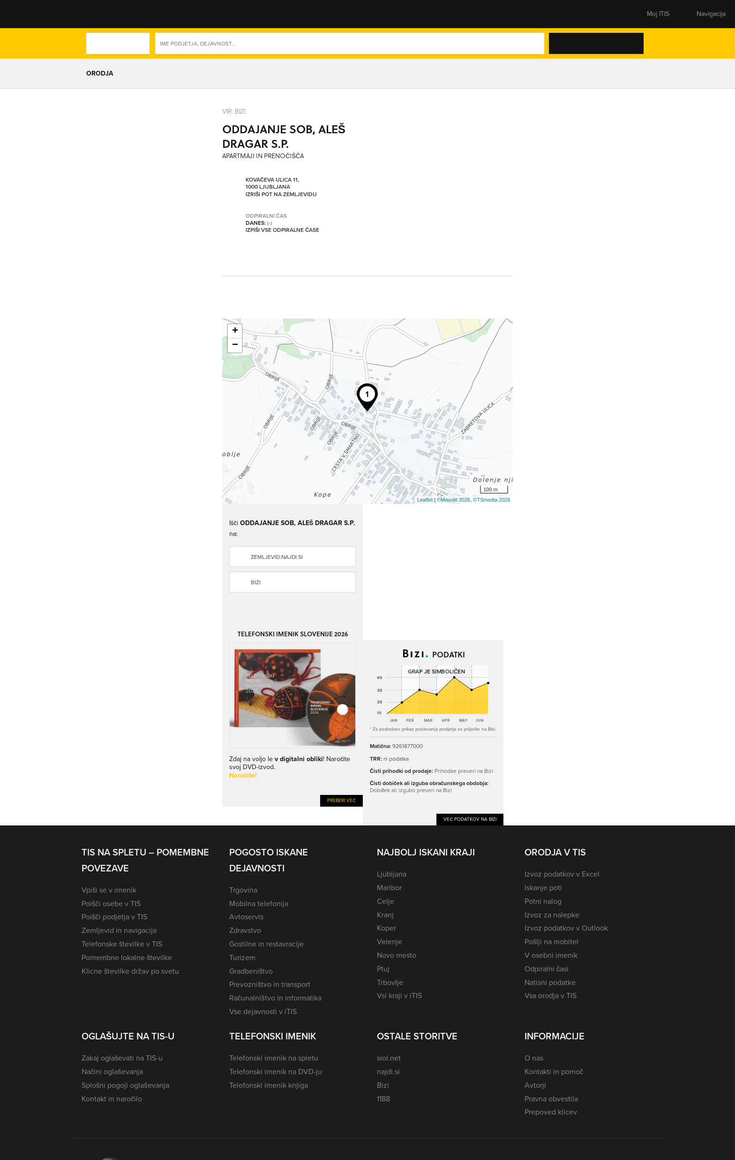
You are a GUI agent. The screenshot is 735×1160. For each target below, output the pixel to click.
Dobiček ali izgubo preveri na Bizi (411, 790)
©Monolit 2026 (453, 500)
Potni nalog (543, 901)
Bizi (256, 582)
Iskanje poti (543, 887)
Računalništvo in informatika (275, 997)
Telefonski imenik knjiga (268, 1085)
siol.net (389, 1058)
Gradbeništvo (251, 971)
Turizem (242, 957)
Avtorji (535, 1085)
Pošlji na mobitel (551, 941)
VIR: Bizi (234, 111)
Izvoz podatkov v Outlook (566, 928)
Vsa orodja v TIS (551, 995)
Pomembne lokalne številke (127, 957)
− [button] (235, 345)
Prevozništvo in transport (269, 984)
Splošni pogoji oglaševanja (125, 1085)
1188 (383, 1098)
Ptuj (383, 968)
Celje (385, 901)
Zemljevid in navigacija (119, 930)
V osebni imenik (551, 955)
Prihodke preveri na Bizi (464, 771)
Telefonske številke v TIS (122, 944)
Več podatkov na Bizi (469, 819)
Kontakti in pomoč (554, 1071)
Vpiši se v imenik (109, 890)
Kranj (385, 914)
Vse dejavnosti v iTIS (263, 1011)
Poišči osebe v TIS (111, 903)
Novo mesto (396, 955)
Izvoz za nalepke (552, 914)
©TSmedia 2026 (491, 500)
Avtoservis (246, 916)
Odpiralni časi (547, 968)
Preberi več (341, 800)
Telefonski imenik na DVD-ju (275, 1071)
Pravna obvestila (551, 1098)
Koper (386, 928)
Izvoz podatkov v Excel (562, 874)
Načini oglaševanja (112, 1071)
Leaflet (425, 500)
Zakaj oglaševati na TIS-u (122, 1058)
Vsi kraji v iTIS (399, 995)
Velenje (389, 941)
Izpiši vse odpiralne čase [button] (282, 230)
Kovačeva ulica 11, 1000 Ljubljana (272, 183)
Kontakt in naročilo (112, 1098)
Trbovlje (390, 982)
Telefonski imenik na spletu (273, 1058)
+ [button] (235, 331)
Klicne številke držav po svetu (130, 971)
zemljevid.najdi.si (277, 557)
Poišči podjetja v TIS (114, 916)
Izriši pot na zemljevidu (281, 194)
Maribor (389, 887)
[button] (98, 14)
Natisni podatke (550, 982)
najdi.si (388, 1071)
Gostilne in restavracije (266, 944)
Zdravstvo (245, 930)
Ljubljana (391, 874)
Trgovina (243, 890)
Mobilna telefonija (258, 903)
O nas (534, 1058)
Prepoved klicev (551, 1112)
